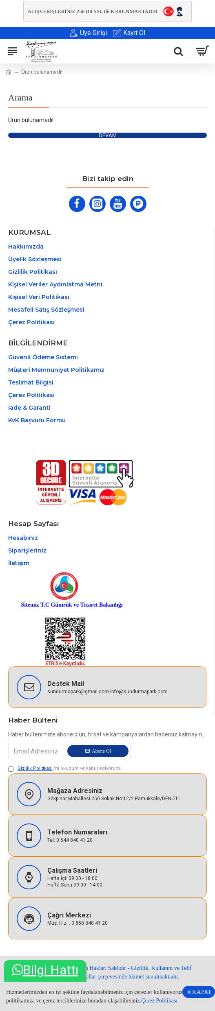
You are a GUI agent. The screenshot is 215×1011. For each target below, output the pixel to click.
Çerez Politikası (159, 1001)
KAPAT (201, 992)
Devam (108, 135)
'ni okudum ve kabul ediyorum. (64, 768)
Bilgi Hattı (45, 970)
